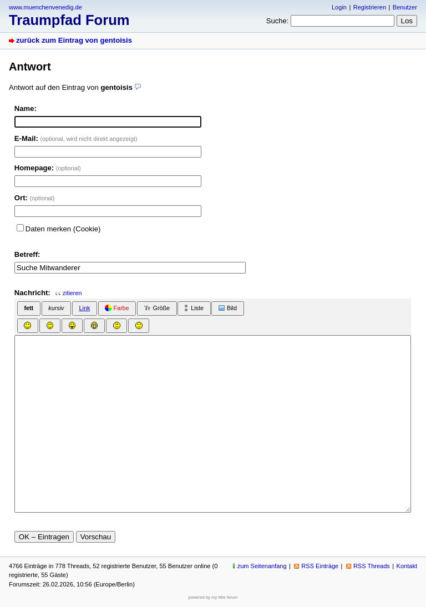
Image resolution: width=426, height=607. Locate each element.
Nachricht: (32, 293)
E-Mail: (76, 138)
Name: (25, 108)
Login (339, 7)
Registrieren (369, 7)
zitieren (72, 293)
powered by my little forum (213, 597)
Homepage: (47, 168)
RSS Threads (371, 566)
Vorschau (95, 537)
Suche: (277, 21)
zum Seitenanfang (262, 566)
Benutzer (405, 7)
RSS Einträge (319, 566)
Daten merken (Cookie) (63, 229)
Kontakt (407, 566)
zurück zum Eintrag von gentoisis (74, 40)
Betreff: (27, 254)
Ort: (34, 198)
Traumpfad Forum (69, 20)
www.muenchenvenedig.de (45, 7)
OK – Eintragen (44, 537)
